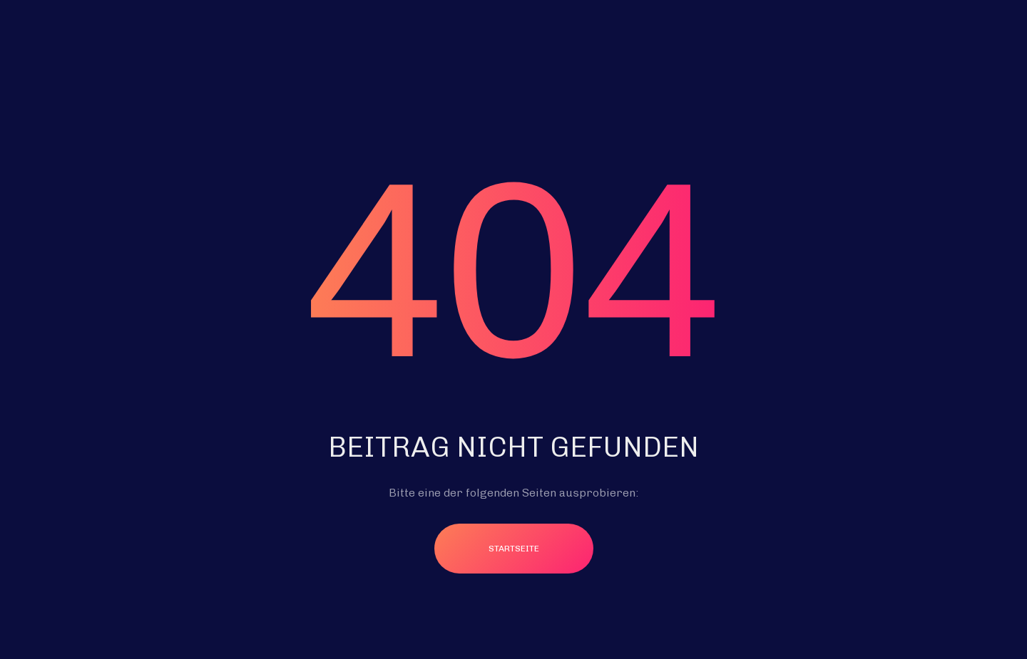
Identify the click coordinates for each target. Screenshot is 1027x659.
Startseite (514, 549)
